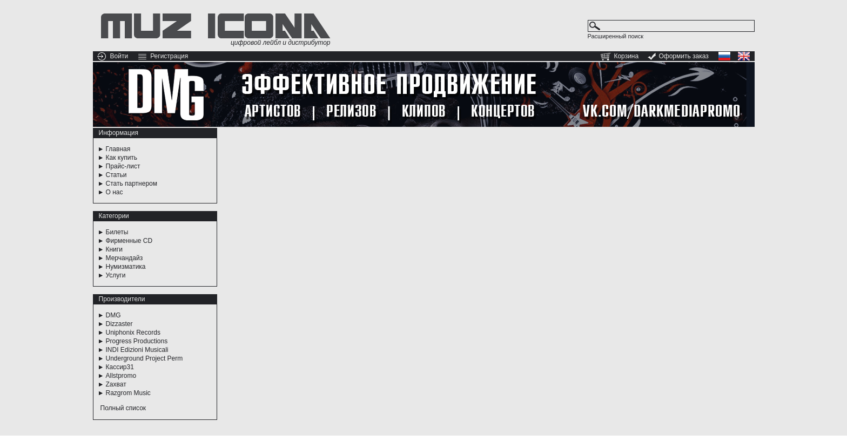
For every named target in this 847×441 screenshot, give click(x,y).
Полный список (123, 408)
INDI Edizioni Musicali (137, 350)
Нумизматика (126, 266)
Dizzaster (119, 324)
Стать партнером (132, 183)
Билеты (117, 232)
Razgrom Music (128, 393)
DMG (113, 315)
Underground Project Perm (144, 358)
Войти (119, 56)
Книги (114, 249)
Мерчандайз (124, 258)
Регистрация (169, 56)
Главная (118, 149)
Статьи (116, 175)
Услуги (116, 275)
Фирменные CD (129, 241)
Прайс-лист (123, 166)
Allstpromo (121, 375)
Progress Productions (137, 341)
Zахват (116, 384)
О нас (114, 192)
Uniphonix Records (133, 332)
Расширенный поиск (616, 36)
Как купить (122, 157)
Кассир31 (120, 367)
